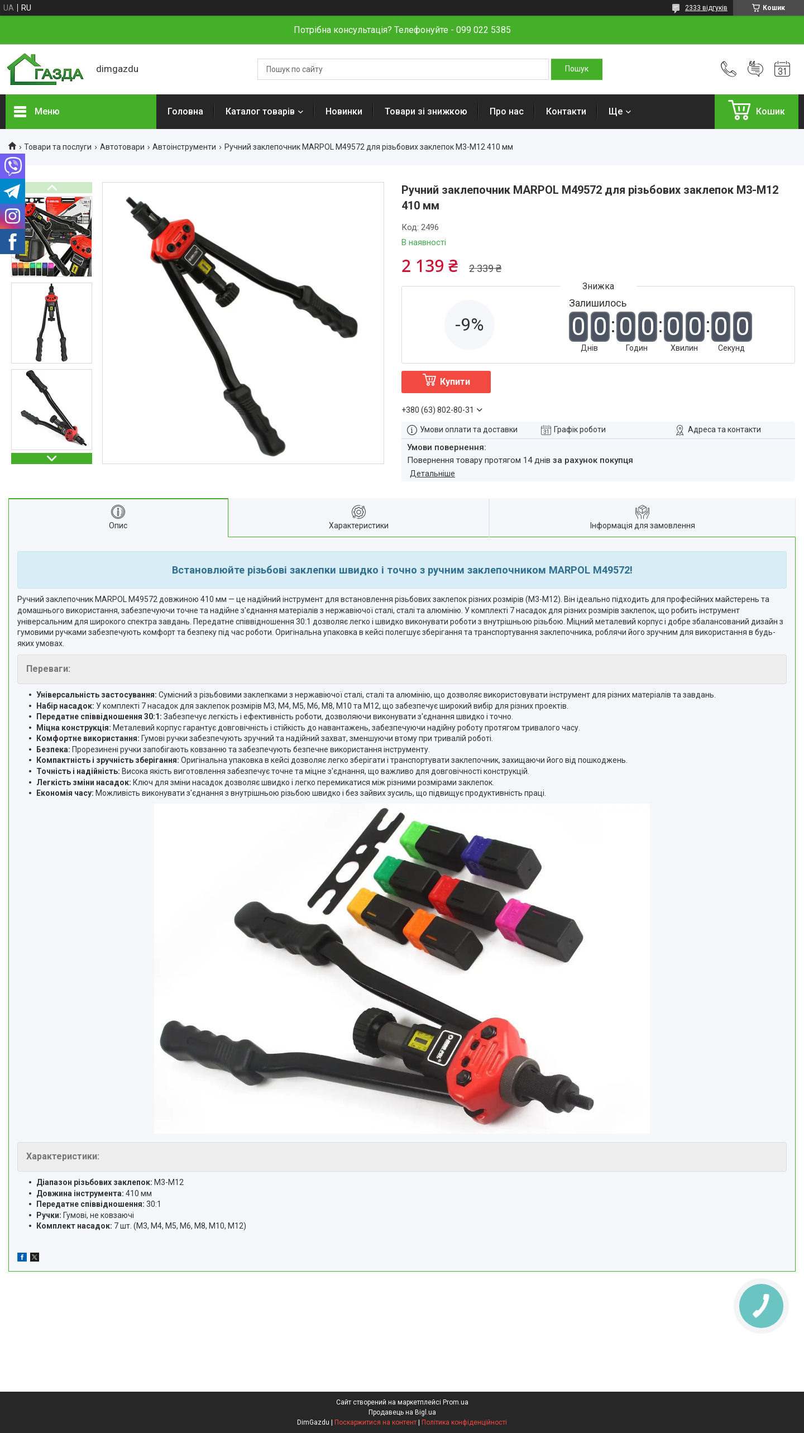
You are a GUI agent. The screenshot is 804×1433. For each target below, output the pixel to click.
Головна (185, 111)
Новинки (344, 111)
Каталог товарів (260, 111)
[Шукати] (576, 69)
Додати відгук (755, 69)
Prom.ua (455, 1402)
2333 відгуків (706, 8)
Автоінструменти (184, 146)
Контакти (566, 111)
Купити (455, 381)
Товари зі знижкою (426, 111)
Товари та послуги (58, 146)
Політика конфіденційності (464, 1422)
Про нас (507, 111)
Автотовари (122, 146)
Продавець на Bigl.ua (402, 1412)
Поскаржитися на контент (375, 1422)
